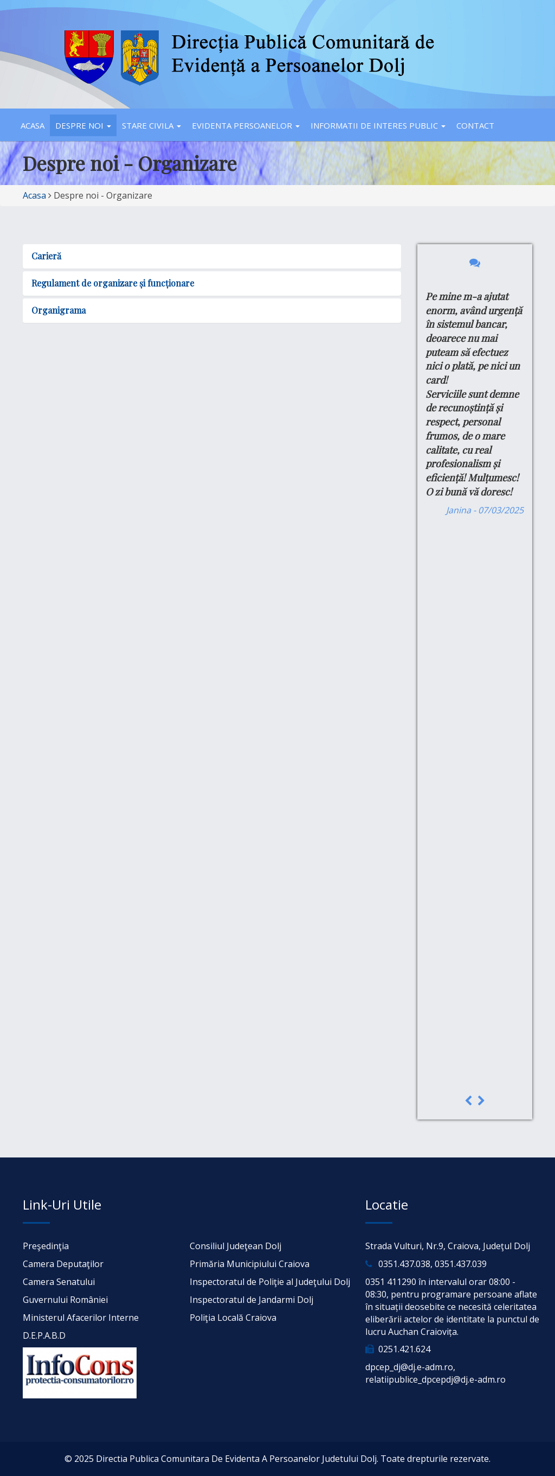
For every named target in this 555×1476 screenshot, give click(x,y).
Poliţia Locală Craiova (233, 1318)
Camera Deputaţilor (63, 1264)
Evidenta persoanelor (246, 125)
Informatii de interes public (378, 125)
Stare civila (151, 125)
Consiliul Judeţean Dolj (235, 1246)
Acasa (32, 125)
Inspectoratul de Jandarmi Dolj (251, 1300)
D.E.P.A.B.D (44, 1335)
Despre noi (83, 125)
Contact (475, 125)
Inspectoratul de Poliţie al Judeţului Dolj (270, 1282)
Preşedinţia (46, 1246)
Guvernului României (65, 1300)
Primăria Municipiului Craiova (249, 1264)
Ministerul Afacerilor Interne (81, 1318)
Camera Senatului (59, 1282)
